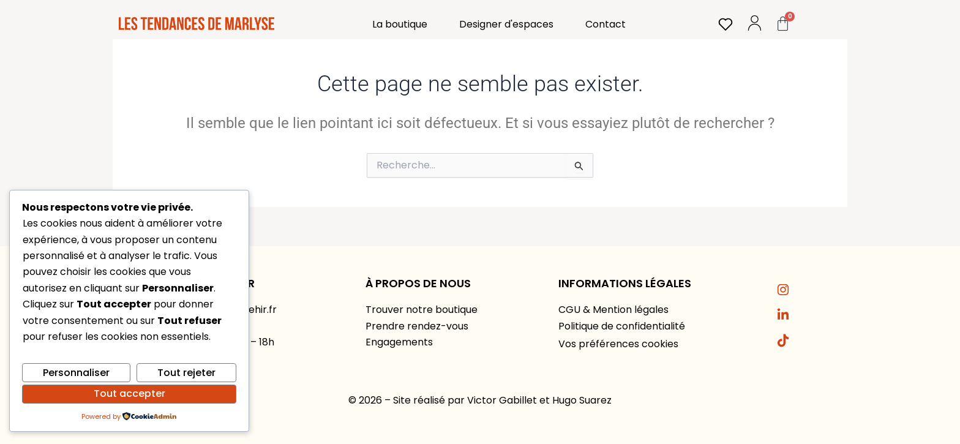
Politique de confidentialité (621, 326)
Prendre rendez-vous (417, 326)
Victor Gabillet (502, 400)
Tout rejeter (186, 373)
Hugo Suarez (582, 400)
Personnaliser (76, 373)
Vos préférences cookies (618, 344)
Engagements (399, 342)
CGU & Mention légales (613, 310)
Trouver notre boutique (422, 310)
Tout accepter (129, 393)
